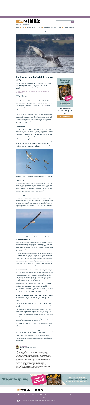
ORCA (45, 105)
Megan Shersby (23, 346)
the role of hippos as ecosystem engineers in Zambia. (33, 360)
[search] (72, 22)
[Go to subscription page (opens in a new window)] (65, 106)
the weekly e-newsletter (45, 356)
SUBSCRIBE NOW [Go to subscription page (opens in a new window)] (65, 116)
